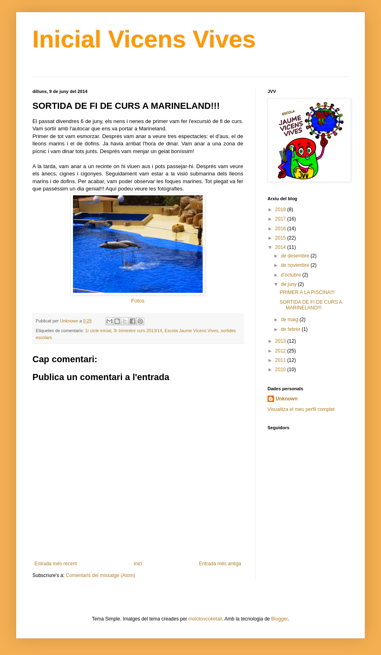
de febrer (291, 329)
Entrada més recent (55, 563)
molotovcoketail (205, 619)
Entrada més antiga (220, 563)
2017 (281, 219)
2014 (281, 247)
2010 (281, 369)
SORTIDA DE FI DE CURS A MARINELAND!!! (311, 305)
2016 (281, 228)
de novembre (295, 265)
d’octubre (291, 275)
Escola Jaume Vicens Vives (191, 330)
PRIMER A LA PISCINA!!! (307, 292)
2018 (281, 209)
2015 (281, 238)
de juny (289, 284)
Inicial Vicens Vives (144, 39)
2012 (281, 351)
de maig (290, 319)
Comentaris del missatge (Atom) (100, 575)
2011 (281, 360)
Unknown (287, 399)
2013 (281, 341)
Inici (138, 563)
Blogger (279, 619)
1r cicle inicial (98, 330)
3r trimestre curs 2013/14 (137, 330)
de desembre (295, 256)
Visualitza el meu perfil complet (301, 409)
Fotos (138, 301)
